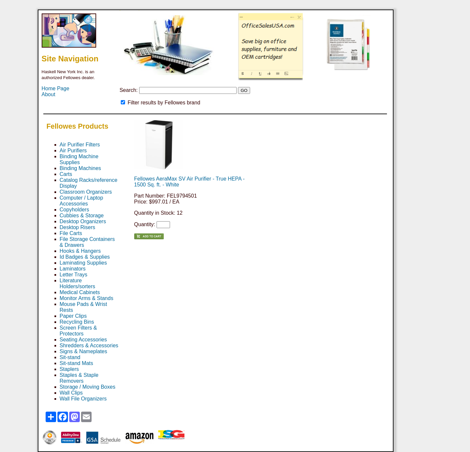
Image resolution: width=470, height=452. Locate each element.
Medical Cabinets (80, 292)
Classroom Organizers (86, 192)
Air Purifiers (73, 150)
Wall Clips (71, 393)
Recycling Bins (77, 322)
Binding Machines (80, 168)
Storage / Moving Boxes (88, 387)
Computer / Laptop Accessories (81, 200)
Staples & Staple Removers (79, 378)
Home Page (56, 88)
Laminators (73, 268)
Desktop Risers (77, 227)
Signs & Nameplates (83, 351)
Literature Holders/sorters (77, 283)
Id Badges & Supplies (85, 257)
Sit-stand (70, 357)
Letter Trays (73, 274)
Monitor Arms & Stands (87, 298)
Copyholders (74, 209)
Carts (66, 174)
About (48, 94)
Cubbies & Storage (82, 215)
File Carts (71, 233)
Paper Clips (73, 316)
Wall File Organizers (83, 398)
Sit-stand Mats (76, 363)
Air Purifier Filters (80, 144)
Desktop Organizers (83, 221)
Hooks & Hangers (80, 251)
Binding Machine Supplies (79, 159)
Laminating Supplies (83, 263)
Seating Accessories (83, 339)
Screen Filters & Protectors (78, 330)
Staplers (69, 369)
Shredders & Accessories (89, 345)
